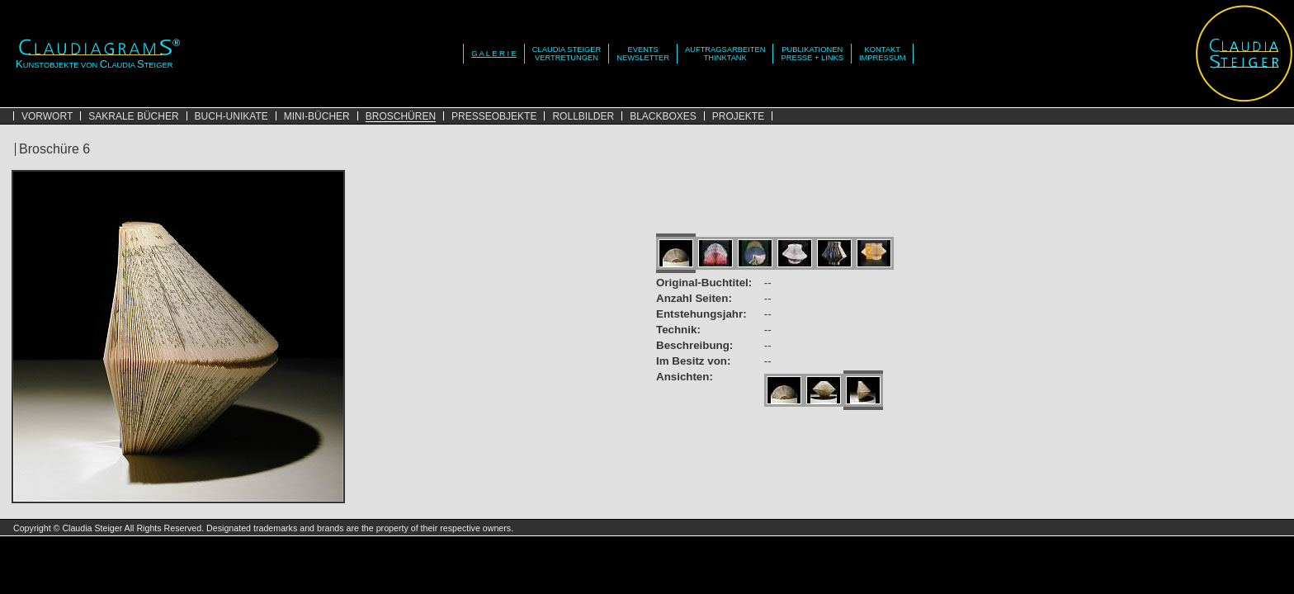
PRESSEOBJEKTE (493, 116)
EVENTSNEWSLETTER (642, 53)
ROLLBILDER (583, 116)
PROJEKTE (738, 116)
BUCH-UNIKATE (231, 116)
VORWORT (47, 116)
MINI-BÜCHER (317, 116)
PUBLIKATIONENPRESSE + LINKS (812, 53)
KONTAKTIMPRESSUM (882, 53)
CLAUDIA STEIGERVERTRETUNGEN (566, 53)
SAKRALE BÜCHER (133, 116)
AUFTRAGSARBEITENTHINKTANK (725, 53)
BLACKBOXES (663, 116)
